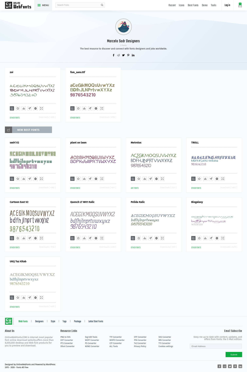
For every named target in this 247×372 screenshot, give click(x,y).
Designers (39, 321)
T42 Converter (140, 343)
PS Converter (90, 343)
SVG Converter (165, 337)
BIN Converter (165, 340)
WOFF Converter (92, 340)
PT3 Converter (66, 343)
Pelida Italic (138, 202)
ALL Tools (114, 346)
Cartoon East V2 (19, 202)
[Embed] (35, 108)
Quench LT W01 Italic (82, 202)
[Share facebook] (113, 55)
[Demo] (41, 108)
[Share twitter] (123, 55)
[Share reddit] (118, 55)
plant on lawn (78, 142)
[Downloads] (24, 108)
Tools (213, 5)
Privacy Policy (140, 346)
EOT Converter (66, 340)
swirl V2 (14, 142)
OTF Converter (140, 337)
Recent (172, 5)
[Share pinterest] (128, 55)
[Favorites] (18, 108)
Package (77, 321)
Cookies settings (166, 346)
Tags (65, 321)
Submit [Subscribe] (233, 354)
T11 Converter (164, 343)
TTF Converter (116, 337)
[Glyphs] (29, 108)
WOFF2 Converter (117, 340)
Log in (227, 5)
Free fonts (19, 5)
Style (53, 321)
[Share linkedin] (133, 55)
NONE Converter (92, 346)
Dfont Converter (67, 346)
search (102, 5)
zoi (11, 72)
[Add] (12, 108)
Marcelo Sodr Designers (123, 41)
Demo (205, 5)
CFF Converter (116, 343)
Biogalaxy (197, 202)
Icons (182, 5)
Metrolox (136, 142)
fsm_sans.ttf (77, 72)
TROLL (195, 142)
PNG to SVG (65, 337)
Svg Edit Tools (91, 337)
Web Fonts (23, 321)
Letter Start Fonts (95, 321)
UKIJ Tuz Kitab (18, 261)
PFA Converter (140, 340)
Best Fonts (193, 5)
